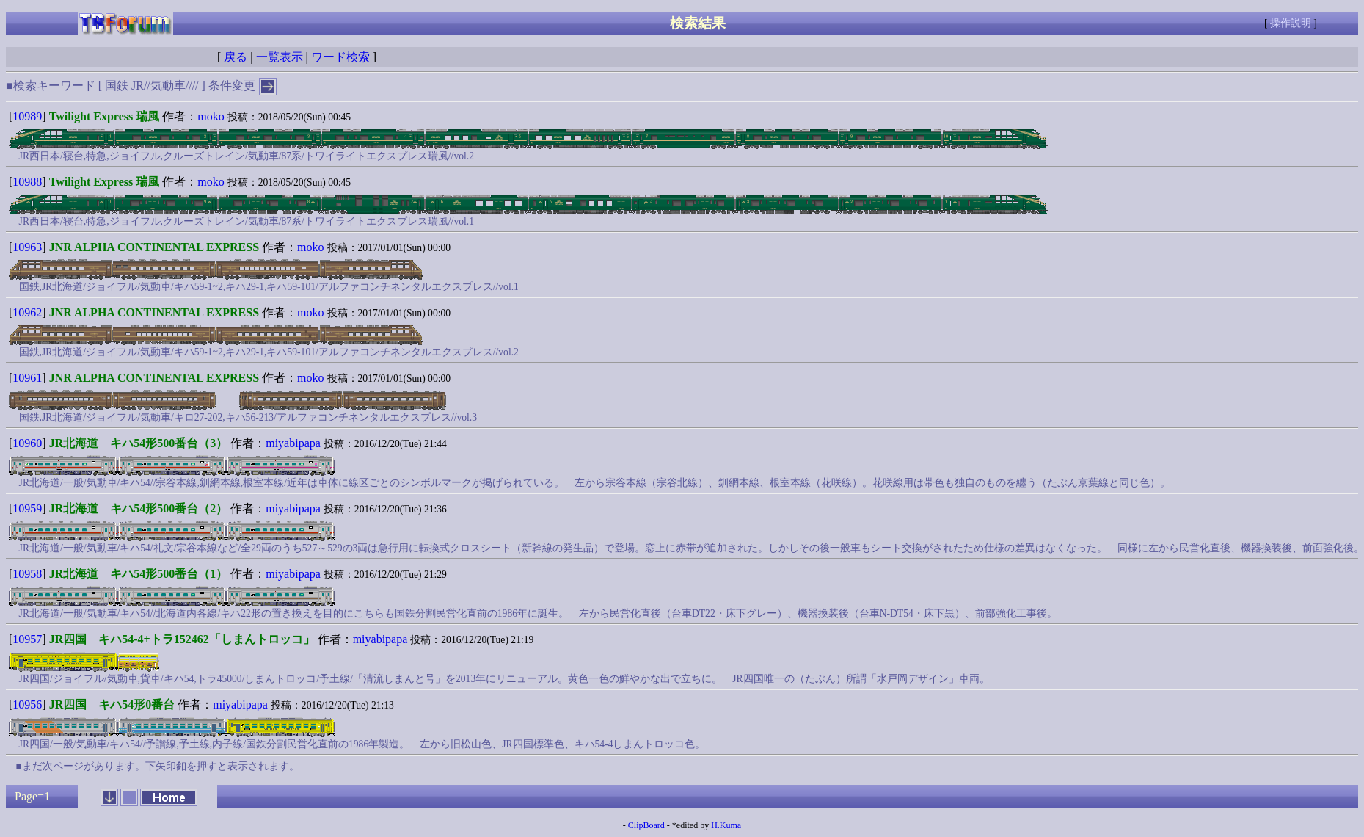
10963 (27, 247)
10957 (27, 639)
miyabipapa (293, 443)
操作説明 (1290, 23)
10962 (27, 312)
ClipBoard (646, 825)
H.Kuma (726, 825)
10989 (27, 116)
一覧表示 (279, 57)
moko (210, 116)
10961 (27, 378)
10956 (27, 704)
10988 (27, 181)
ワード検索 (340, 57)
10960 (27, 443)
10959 (27, 508)
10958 (27, 574)
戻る (235, 57)
